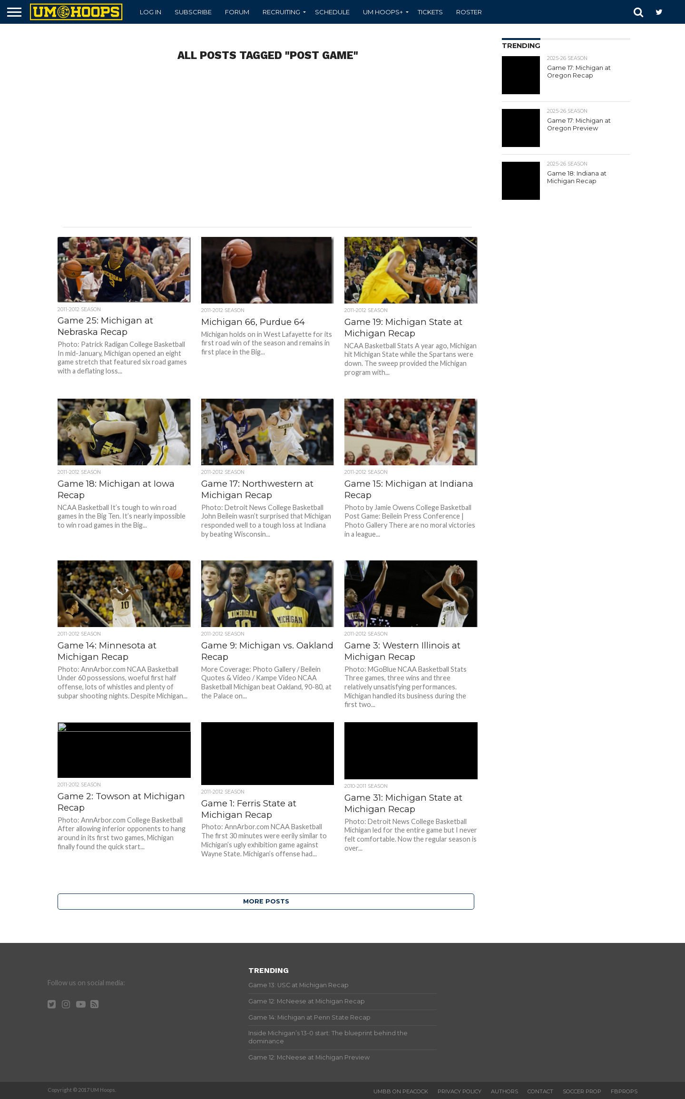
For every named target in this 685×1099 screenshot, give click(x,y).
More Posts (266, 901)
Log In (150, 12)
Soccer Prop (582, 1091)
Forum (237, 12)
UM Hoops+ (383, 12)
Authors (504, 1091)
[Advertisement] (267, 150)
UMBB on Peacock (400, 1091)
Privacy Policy (459, 1091)
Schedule (332, 12)
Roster (469, 12)
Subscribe (193, 12)
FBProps (624, 1091)
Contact (540, 1091)
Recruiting (281, 12)
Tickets (430, 12)
